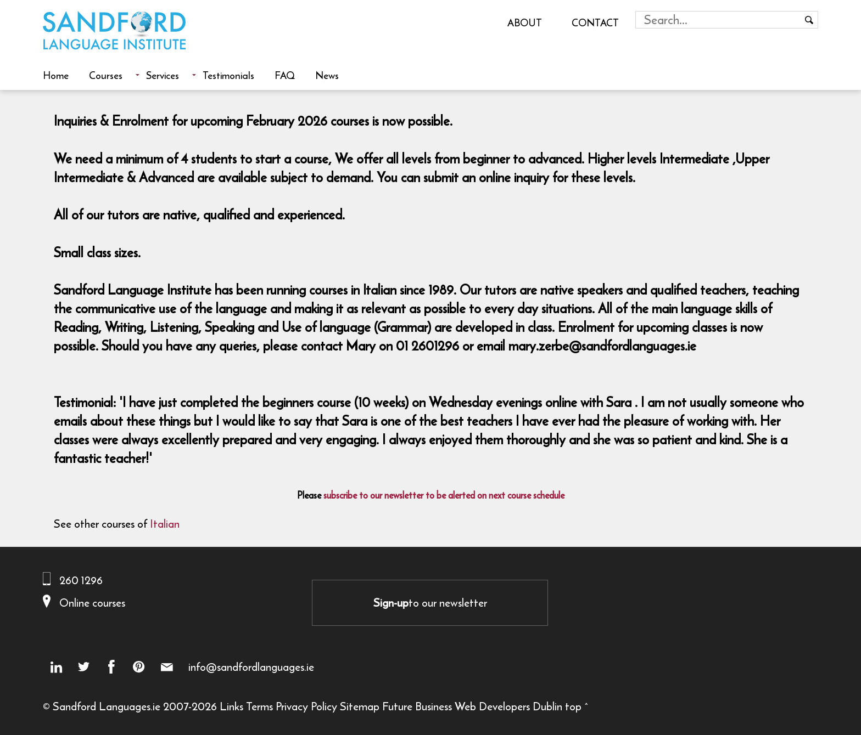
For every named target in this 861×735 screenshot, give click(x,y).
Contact (595, 22)
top (573, 706)
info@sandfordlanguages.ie (251, 667)
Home (56, 75)
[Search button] (809, 20)
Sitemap (359, 706)
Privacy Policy (306, 706)
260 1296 (81, 580)
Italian (165, 523)
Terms (259, 706)
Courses (105, 75)
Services (162, 75)
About (524, 22)
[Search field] (718, 20)
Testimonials (228, 75)
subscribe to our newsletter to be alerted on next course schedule (443, 495)
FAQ (285, 75)
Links (231, 706)
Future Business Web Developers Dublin (472, 706)
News (327, 75)
